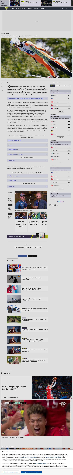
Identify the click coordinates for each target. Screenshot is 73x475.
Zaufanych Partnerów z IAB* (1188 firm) (28, 457)
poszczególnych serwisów (40, 463)
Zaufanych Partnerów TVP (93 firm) (53, 457)
